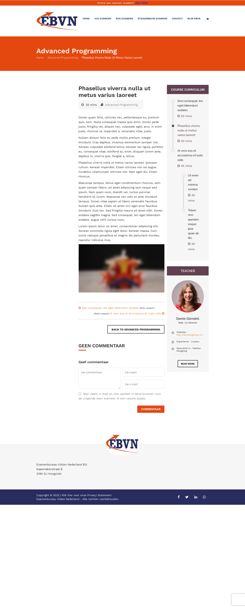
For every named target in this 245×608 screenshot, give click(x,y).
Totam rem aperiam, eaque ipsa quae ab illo (193, 224)
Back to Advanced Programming (136, 329)
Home (86, 18)
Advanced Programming (62, 57)
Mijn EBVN (193, 18)
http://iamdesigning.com (189, 334)
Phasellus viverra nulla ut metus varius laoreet (188, 130)
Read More (188, 363)
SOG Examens (124, 18)
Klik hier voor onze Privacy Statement (87, 495)
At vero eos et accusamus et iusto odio (129, 313)
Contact (177, 18)
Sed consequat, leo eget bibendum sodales (116, 307)
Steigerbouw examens (152, 18)
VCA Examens (102, 18)
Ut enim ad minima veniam (193, 182)
